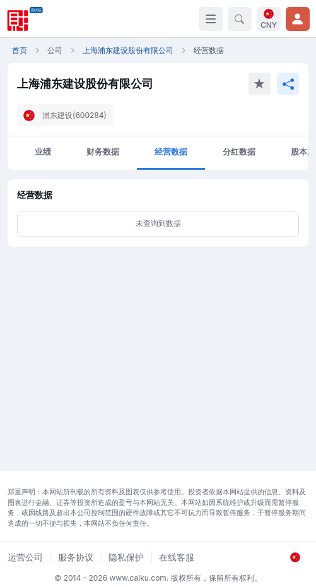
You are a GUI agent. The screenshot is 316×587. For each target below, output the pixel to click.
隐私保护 (126, 557)
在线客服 (176, 557)
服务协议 (75, 557)
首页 (19, 50)
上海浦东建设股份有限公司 (128, 50)
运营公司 (25, 557)
